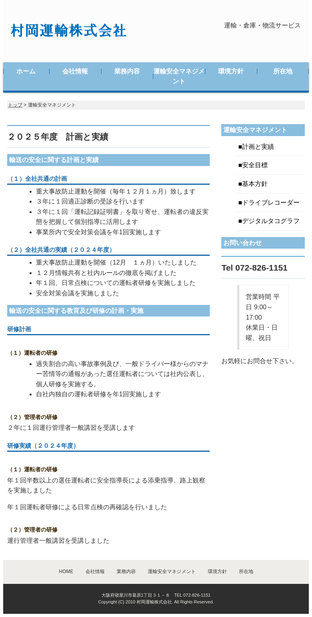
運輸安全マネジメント (179, 76)
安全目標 (255, 165)
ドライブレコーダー (271, 202)
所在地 (282, 71)
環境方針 (231, 71)
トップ (15, 105)
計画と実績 (258, 146)
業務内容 (127, 71)
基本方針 (255, 183)
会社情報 (75, 71)
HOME (66, 571)
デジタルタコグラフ (271, 221)
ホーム (26, 71)
